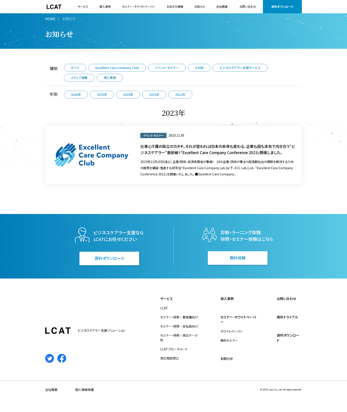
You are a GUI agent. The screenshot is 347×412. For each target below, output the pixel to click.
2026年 (76, 94)
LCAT (164, 308)
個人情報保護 (84, 389)
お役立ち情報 (175, 6)
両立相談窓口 (169, 358)
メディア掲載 (79, 77)
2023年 (154, 94)
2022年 (180, 94)
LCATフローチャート (174, 349)
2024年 (128, 94)
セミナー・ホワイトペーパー (139, 6)
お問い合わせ (247, 6)
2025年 (102, 94)
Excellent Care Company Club (117, 67)
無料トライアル (287, 317)
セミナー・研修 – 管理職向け (179, 317)
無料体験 (238, 258)
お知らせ (199, 6)
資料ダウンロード (282, 6)
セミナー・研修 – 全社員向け (179, 326)
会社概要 (222, 6)
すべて (75, 67)
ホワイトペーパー (231, 331)
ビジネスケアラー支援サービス (240, 67)
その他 (199, 67)
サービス (82, 6)
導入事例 (105, 6)
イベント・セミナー (167, 67)
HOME (50, 18)
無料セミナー (229, 340)
